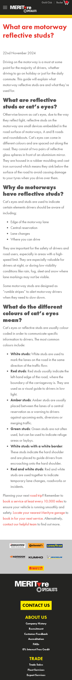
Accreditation (36, 639)
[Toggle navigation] (5, 7)
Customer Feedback (36, 634)
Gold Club (47, 2)
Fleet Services (36, 670)
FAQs (36, 644)
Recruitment (36, 628)
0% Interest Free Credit (36, 649)
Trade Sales (36, 664)
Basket (62, 2)
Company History (36, 623)
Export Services (36, 675)
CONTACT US (36, 605)
